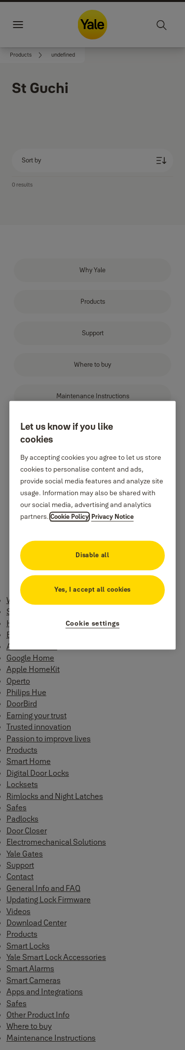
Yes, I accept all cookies (92, 589)
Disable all (92, 555)
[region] (92, 525)
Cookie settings (93, 623)
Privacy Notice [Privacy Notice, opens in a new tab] (112, 516)
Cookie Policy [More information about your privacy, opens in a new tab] (69, 516)
